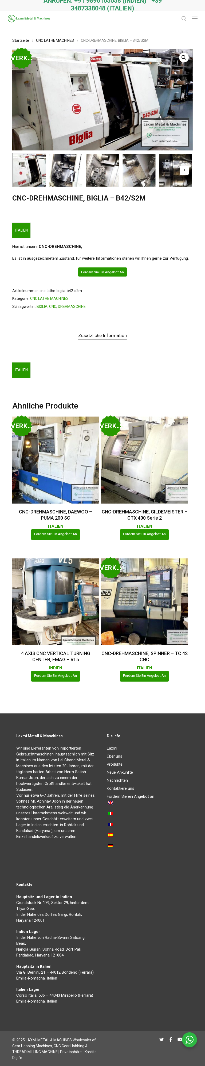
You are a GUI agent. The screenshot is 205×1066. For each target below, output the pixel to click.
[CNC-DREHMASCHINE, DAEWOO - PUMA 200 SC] (55, 460)
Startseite (20, 40)
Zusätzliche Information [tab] (102, 335)
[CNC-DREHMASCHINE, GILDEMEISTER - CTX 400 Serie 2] (144, 460)
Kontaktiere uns (120, 788)
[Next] (184, 170)
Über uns (114, 756)
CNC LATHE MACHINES (55, 40)
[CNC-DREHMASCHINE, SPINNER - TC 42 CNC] (144, 601)
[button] (195, 18)
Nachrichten (117, 780)
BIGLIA (42, 306)
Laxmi (112, 748)
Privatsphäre (71, 1052)
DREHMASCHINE (72, 306)
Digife (17, 1058)
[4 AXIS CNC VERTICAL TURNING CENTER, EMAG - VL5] (55, 601)
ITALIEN (21, 230)
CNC (52, 306)
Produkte (115, 764)
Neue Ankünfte (120, 772)
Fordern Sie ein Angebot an (102, 272)
